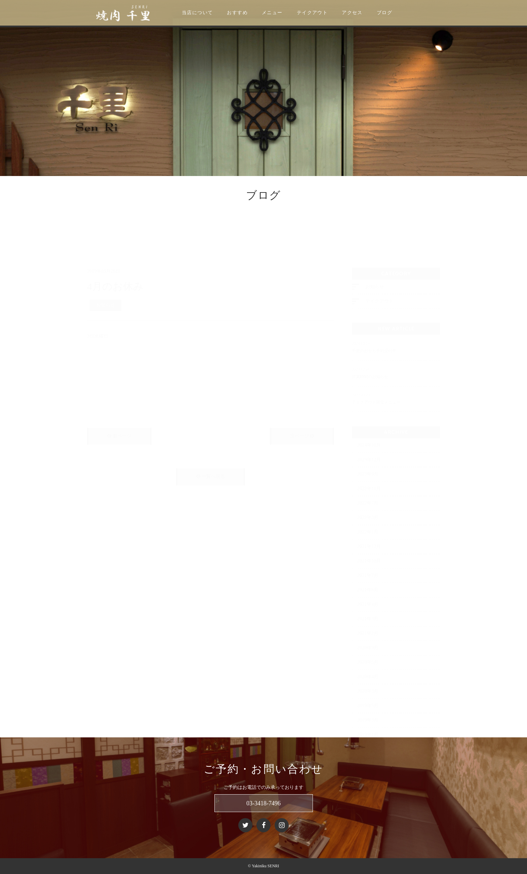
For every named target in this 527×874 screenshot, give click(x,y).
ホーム (30, 211)
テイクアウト (329, 12)
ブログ (401, 12)
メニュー (289, 12)
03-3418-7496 (263, 803)
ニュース (51, 211)
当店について (214, 12)
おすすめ (254, 12)
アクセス (369, 12)
